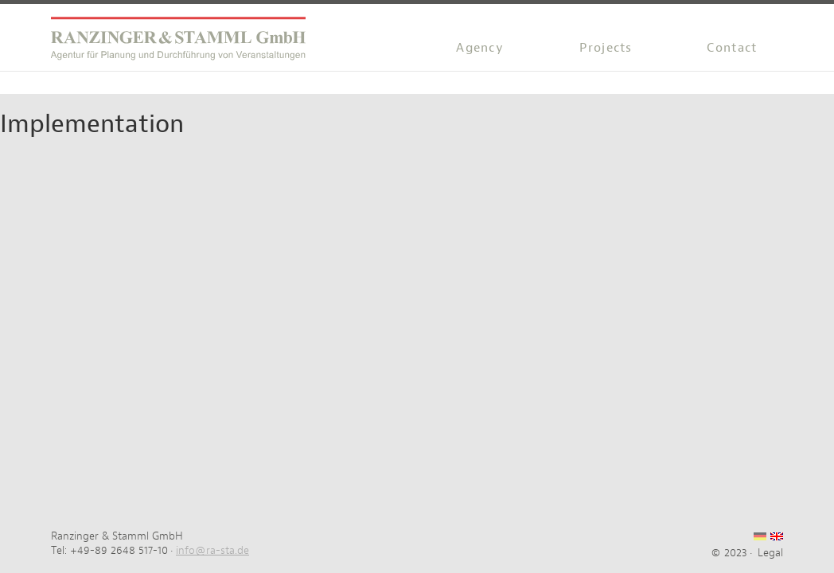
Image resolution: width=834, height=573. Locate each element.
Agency (480, 47)
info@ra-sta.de (212, 550)
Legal (770, 552)
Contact (732, 47)
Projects (605, 47)
